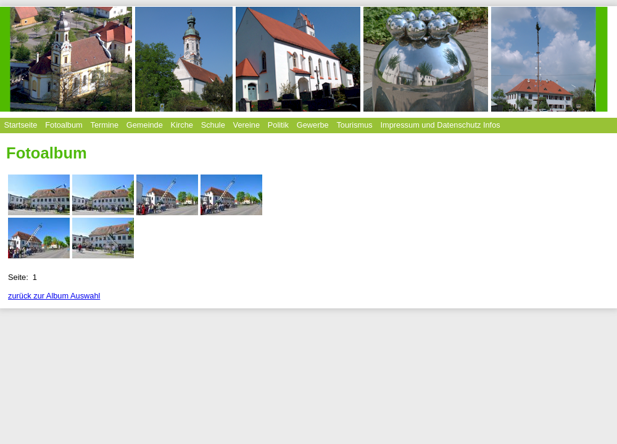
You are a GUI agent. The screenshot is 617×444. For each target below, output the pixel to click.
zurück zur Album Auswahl (54, 295)
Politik (278, 125)
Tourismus (354, 125)
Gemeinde (144, 125)
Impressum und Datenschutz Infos (440, 125)
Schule (213, 125)
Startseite (20, 125)
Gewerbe (313, 125)
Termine (104, 125)
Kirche (182, 125)
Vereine (246, 125)
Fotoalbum (63, 125)
